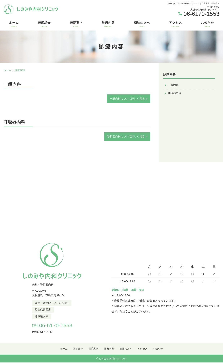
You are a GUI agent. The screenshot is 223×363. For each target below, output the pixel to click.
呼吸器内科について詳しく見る (126, 136)
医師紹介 (44, 24)
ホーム (14, 24)
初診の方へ (142, 24)
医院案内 (76, 24)
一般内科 (173, 85)
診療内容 (108, 24)
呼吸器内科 (174, 93)
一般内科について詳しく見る (127, 98)
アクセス (175, 24)
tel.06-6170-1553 (52, 325)
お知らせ (207, 24)
